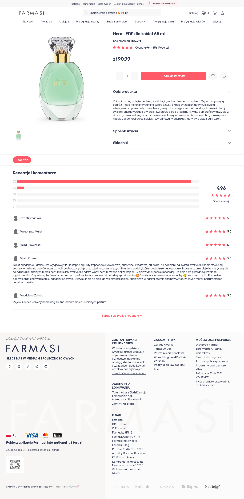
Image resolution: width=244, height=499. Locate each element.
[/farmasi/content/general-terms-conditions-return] (172, 358)
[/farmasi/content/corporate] (124, 441)
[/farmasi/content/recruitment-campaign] (130, 463)
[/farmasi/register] (89, 4)
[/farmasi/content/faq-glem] (130, 471)
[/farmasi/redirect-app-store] (15, 464)
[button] (173, 76)
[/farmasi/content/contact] (202, 377)
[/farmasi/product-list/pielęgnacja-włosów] (193, 22)
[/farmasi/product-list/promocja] (46, 22)
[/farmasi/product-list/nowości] (28, 22)
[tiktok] (27, 366)
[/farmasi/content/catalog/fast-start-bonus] (123, 457)
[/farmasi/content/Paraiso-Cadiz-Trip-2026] (127, 449)
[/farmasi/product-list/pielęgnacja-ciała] (163, 22)
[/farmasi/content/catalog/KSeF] (157, 369)
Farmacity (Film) (122, 432)
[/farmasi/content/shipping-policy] (164, 344)
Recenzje (22, 160)
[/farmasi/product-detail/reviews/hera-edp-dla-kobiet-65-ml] (122, 315)
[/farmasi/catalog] (75, 4)
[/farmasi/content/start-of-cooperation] (212, 361)
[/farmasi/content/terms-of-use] (162, 349)
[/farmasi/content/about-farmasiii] (119, 428)
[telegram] (36, 366)
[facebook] (9, 366)
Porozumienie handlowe (169, 353)
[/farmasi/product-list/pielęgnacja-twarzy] (88, 22)
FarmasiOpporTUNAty (126, 436)
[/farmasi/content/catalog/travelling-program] (213, 367)
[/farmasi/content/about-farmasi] (207, 344)
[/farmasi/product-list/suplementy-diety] (117, 22)
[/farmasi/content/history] (117, 420)
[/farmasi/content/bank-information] (209, 349)
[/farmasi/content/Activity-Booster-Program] (129, 453)
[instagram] (18, 366)
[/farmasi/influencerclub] (161, 3)
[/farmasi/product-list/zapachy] (140, 22)
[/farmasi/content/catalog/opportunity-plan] (208, 357)
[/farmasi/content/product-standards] (203, 353)
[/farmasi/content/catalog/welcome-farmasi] (213, 383)
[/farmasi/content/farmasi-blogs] (120, 445)
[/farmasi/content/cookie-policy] (169, 365)
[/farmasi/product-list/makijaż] (64, 22)
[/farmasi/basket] (215, 13)
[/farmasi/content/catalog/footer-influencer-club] (209, 373)
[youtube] (45, 366)
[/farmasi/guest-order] (123, 404)
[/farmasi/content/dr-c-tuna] (119, 424)
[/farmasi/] (31, 13)
